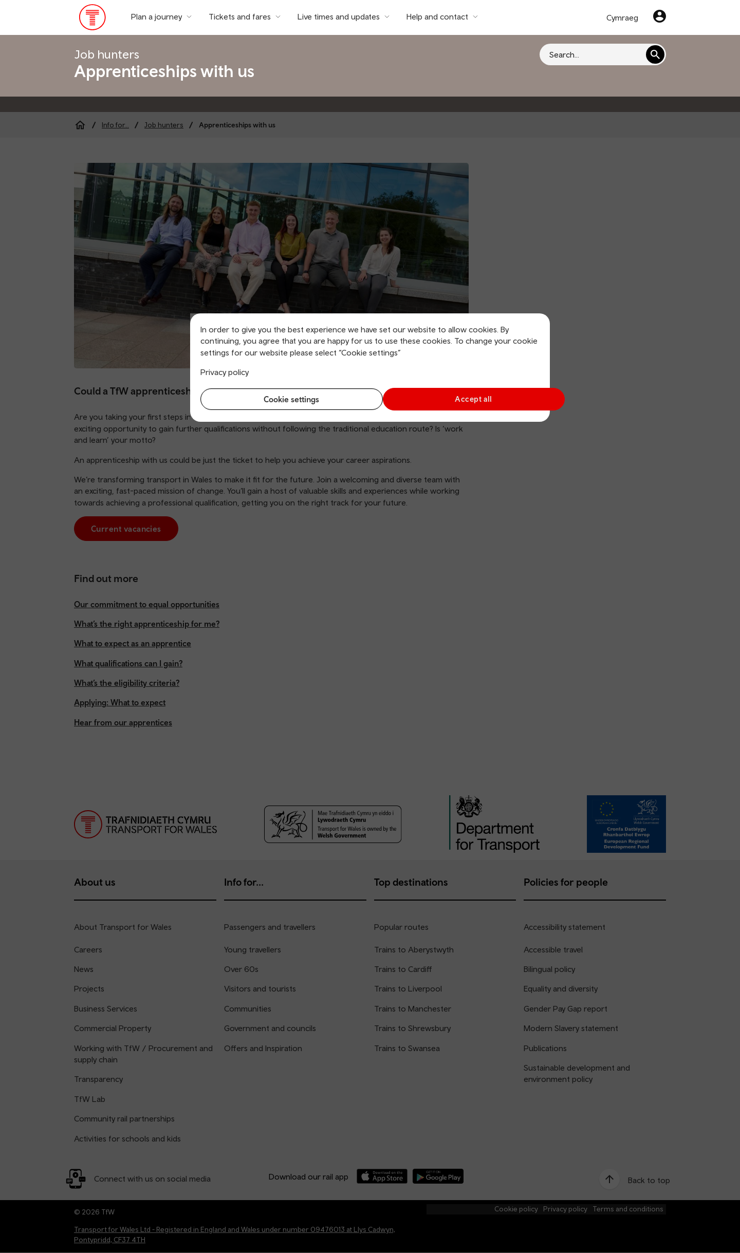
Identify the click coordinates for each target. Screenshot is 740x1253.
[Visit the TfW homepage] (92, 19)
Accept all (457, 399)
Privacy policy (224, 372)
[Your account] (659, 17)
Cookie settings (282, 399)
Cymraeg (622, 17)
